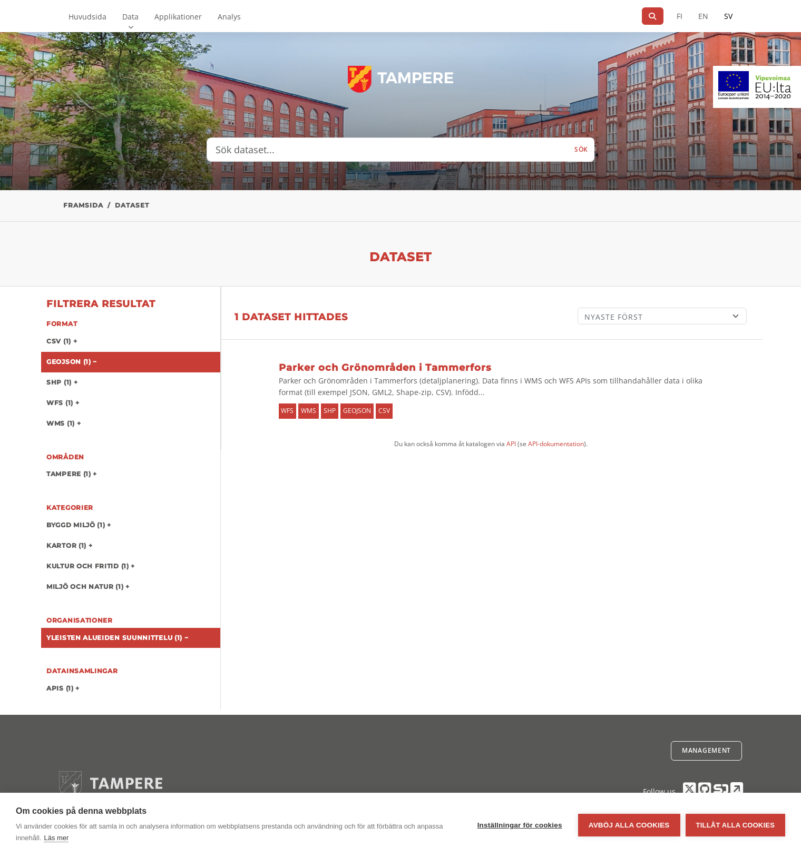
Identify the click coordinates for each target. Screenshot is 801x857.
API (511, 443)
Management (706, 750)
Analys (229, 17)
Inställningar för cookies (519, 825)
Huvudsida (87, 17)
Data (130, 17)
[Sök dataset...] (388, 149)
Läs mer (56, 838)
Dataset (132, 205)
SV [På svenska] (728, 16)
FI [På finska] (679, 16)
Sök (581, 149)
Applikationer (178, 17)
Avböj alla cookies (629, 825)
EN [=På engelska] (703, 16)
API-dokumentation (556, 443)
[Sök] (652, 16)
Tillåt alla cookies (735, 825)
